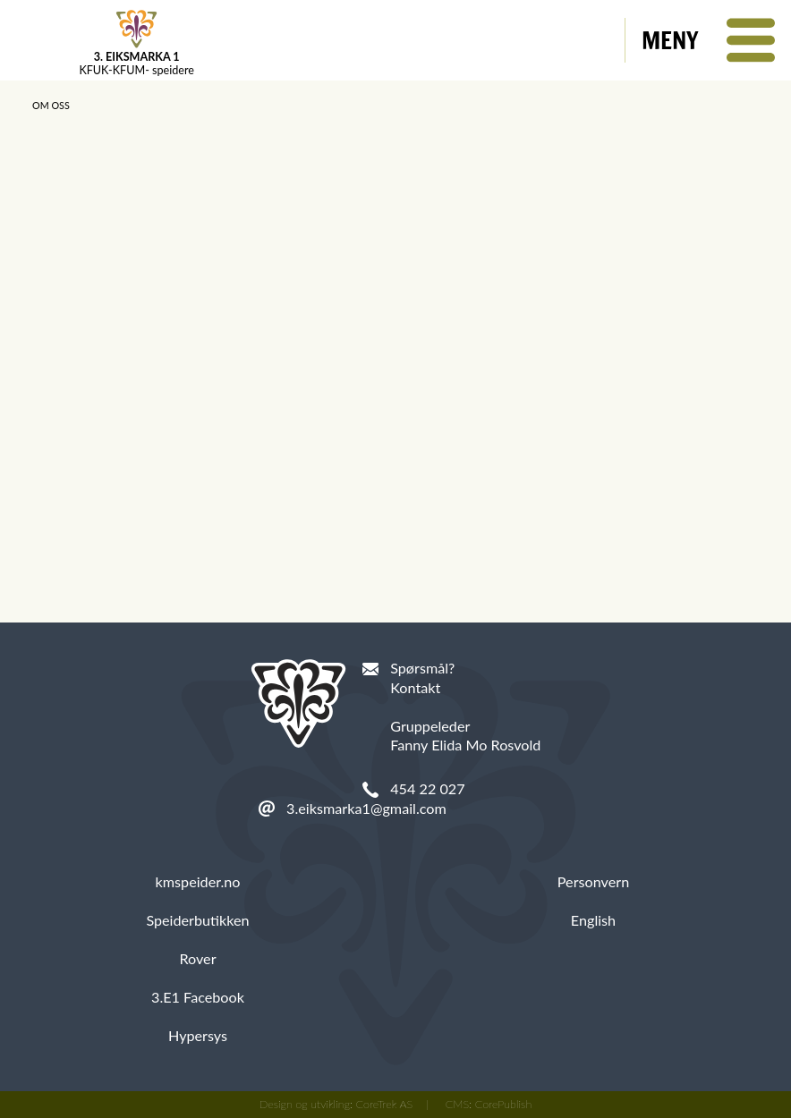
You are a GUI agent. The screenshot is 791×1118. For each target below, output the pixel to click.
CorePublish (503, 1104)
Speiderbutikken (197, 919)
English (593, 919)
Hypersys (197, 1035)
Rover (197, 958)
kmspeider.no (198, 881)
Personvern (593, 881)
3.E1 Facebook (197, 996)
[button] (708, 40)
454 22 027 (427, 788)
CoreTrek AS (384, 1104)
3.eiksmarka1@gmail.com (366, 808)
